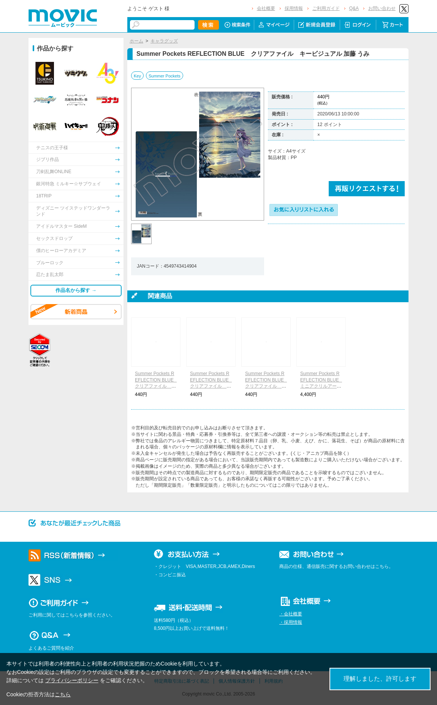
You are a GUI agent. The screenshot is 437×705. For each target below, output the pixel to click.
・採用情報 (290, 622)
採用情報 (294, 8)
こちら (63, 694)
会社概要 (266, 8)
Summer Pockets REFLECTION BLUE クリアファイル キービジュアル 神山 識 (266, 386)
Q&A (354, 8)
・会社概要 (290, 614)
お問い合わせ (382, 8)
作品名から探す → (76, 290)
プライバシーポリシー (71, 680)
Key (137, 76)
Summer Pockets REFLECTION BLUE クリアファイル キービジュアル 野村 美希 (156, 386)
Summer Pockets (164, 76)
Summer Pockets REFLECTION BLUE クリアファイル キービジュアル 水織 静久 (211, 386)
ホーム (136, 41)
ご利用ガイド (326, 8)
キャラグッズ (164, 41)
